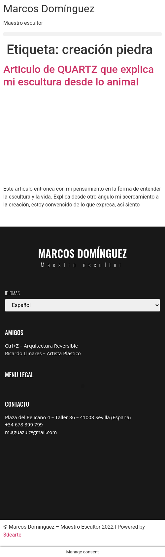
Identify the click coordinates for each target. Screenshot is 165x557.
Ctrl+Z (12, 345)
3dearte (12, 535)
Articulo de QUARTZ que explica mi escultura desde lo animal (78, 75)
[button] (82, 34)
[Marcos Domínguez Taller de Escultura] (82, 472)
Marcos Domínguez (49, 8)
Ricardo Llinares (23, 353)
